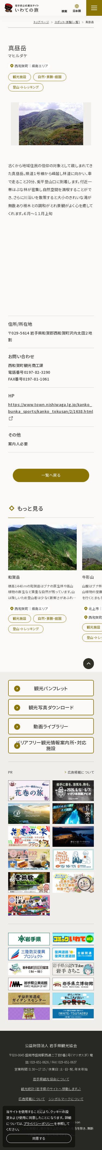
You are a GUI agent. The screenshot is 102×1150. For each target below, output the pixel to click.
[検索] (64, 8)
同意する (38, 1138)
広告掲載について (81, 772)
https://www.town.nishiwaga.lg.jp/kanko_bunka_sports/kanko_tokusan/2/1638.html (50, 411)
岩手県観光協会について (51, 1079)
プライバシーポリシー (39, 1123)
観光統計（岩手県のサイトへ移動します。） (51, 1088)
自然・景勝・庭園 (49, 76)
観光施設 (19, 76)
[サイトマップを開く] (94, 8)
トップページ (41, 22)
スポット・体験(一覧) (67, 22)
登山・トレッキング (26, 87)
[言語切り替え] (77, 8)
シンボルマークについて (66, 1098)
